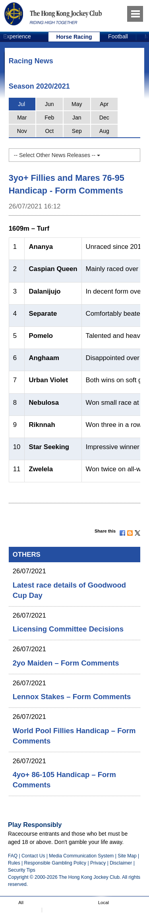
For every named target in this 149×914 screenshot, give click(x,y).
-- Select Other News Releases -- (57, 155)
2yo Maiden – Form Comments (66, 663)
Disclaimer (121, 863)
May (77, 104)
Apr (104, 104)
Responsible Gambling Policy (55, 863)
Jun (49, 104)
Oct (49, 131)
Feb (49, 117)
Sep (77, 131)
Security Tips (21, 870)
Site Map (127, 856)
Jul (21, 104)
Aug (104, 131)
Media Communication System (81, 856)
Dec (104, 117)
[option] (74, 37)
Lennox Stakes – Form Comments (72, 696)
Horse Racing (74, 37)
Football (118, 36)
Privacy (98, 863)
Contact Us (33, 856)
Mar (22, 117)
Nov (22, 131)
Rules (14, 863)
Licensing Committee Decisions (68, 629)
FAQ (12, 856)
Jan (76, 117)
